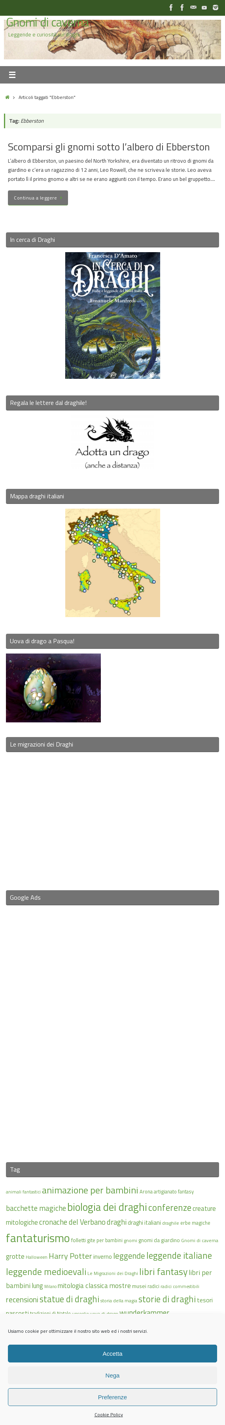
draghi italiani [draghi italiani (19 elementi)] (144, 1222)
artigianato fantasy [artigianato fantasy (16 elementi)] (174, 1191)
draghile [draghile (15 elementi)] (170, 1223)
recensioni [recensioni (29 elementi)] (22, 1299)
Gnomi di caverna (47, 22)
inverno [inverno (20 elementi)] (102, 1256)
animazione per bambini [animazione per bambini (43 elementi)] (90, 1190)
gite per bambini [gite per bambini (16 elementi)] (105, 1240)
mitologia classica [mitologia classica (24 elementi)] (83, 1285)
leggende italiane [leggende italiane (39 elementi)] (179, 1255)
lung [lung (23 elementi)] (37, 1286)
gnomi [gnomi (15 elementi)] (130, 1240)
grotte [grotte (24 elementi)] (15, 1256)
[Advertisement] (112, 1029)
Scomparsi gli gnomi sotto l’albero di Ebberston (109, 146)
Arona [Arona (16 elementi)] (146, 1191)
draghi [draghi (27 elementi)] (117, 1221)
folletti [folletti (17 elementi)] (78, 1240)
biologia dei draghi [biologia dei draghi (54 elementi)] (107, 1207)
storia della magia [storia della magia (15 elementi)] (118, 1300)
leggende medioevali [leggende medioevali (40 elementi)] (46, 1272)
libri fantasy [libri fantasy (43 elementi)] (163, 1271)
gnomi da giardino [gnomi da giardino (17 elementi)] (159, 1240)
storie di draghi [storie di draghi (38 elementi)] (167, 1299)
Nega (113, 1375)
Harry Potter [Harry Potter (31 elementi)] (70, 1256)
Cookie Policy (109, 1414)
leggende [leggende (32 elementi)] (129, 1256)
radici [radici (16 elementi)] (153, 1286)
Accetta (112, 1353)
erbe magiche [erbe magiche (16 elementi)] (195, 1223)
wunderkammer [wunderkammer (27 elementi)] (144, 1312)
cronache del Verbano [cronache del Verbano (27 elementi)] (72, 1221)
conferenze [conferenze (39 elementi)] (169, 1207)
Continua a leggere (39, 197)
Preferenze (112, 1397)
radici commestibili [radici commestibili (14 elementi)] (180, 1286)
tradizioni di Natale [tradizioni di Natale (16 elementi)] (50, 1313)
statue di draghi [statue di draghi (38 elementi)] (69, 1299)
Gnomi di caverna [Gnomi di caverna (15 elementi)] (199, 1240)
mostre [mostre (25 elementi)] (120, 1285)
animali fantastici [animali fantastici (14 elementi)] (23, 1191)
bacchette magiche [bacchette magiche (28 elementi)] (36, 1208)
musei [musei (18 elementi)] (139, 1286)
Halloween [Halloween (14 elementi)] (36, 1257)
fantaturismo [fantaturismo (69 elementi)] (38, 1237)
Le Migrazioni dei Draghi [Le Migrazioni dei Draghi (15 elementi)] (112, 1273)
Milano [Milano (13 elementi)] (50, 1286)
